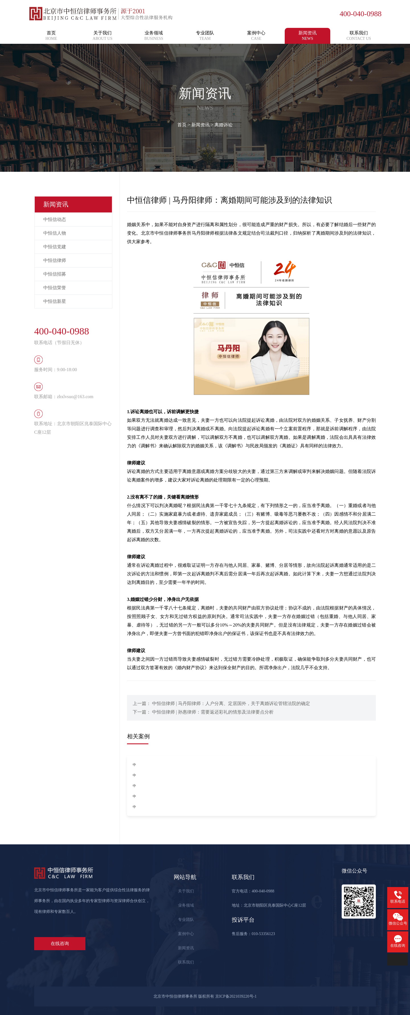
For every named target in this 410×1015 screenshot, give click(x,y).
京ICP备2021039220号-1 (236, 996)
